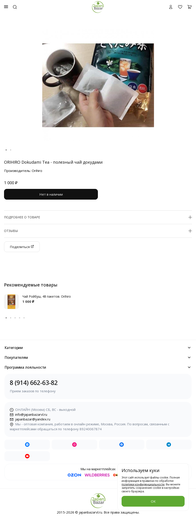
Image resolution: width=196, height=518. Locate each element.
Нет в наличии (51, 194)
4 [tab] (19, 318)
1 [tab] (6, 150)
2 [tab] (10, 150)
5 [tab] (24, 318)
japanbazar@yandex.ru (30, 419)
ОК (153, 501)
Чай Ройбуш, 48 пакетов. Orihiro (46, 296)
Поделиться (22, 246)
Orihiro (37, 170)
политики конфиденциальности (143, 484)
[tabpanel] (98, 85)
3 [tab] (15, 318)
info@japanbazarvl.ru (28, 414)
